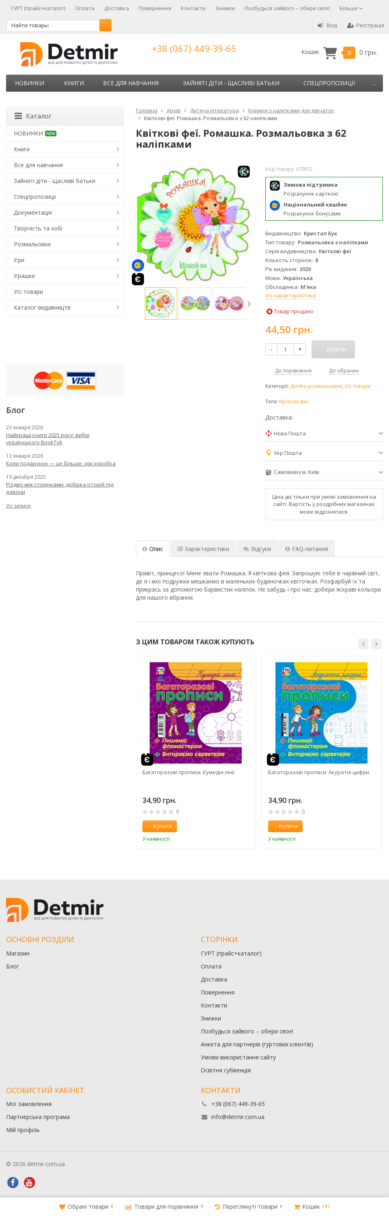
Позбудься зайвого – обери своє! (287, 8)
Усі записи (18, 505)
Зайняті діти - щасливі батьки (231, 83)
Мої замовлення (29, 1104)
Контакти (193, 8)
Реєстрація (365, 25)
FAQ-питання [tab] (306, 549)
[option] (161, 303)
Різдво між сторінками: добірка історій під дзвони (60, 488)
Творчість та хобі (38, 228)
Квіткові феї (293, 401)
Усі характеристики (290, 295)
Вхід (327, 25)
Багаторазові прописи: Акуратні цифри (318, 772)
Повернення (155, 8)
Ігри (19, 260)
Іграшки (24, 276)
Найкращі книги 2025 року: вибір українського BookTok (48, 438)
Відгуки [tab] (257, 549)
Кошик (339, 52)
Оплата (85, 8)
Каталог (33, 116)
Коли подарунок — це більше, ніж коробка (61, 463)
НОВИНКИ (29, 83)
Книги (74, 83)
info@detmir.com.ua (237, 1117)
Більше (351, 8)
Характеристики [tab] (203, 549)
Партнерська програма (38, 1117)
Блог (12, 966)
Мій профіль (23, 1130)
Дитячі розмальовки (316, 386)
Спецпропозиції (329, 83)
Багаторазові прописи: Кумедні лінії (188, 772)
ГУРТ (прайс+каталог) (38, 8)
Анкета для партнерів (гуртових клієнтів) (257, 1044)
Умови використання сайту (238, 1057)
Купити (158, 826)
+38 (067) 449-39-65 (194, 48)
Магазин (18, 953)
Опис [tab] (152, 549)
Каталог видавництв (42, 307)
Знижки (225, 8)
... (374, 83)
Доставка (116, 8)
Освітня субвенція (226, 1070)
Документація (33, 212)
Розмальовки (32, 244)
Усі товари (357, 386)
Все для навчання (131, 83)
